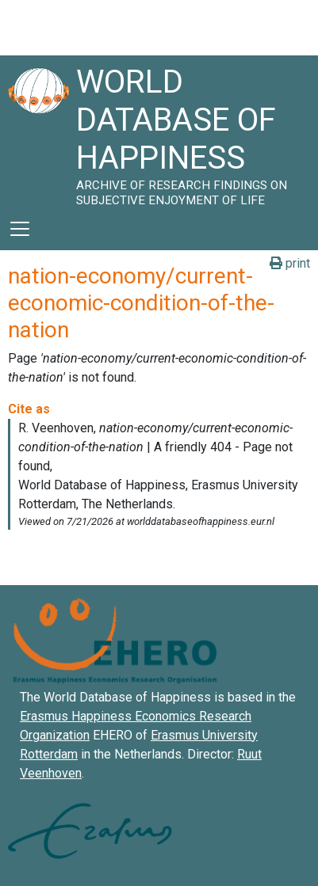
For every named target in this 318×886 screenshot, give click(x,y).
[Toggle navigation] (20, 229)
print (290, 263)
